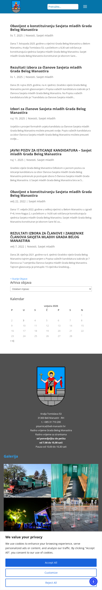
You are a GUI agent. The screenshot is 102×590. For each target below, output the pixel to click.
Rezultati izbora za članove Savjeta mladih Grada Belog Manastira (46, 69)
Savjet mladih (44, 35)
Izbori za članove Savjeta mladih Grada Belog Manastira (48, 111)
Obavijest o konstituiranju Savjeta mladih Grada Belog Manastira (51, 28)
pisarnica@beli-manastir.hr (51, 426)
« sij (12, 340)
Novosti (30, 35)
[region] (51, 560)
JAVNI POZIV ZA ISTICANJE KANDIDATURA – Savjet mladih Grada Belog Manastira (51, 152)
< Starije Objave (18, 278)
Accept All (51, 562)
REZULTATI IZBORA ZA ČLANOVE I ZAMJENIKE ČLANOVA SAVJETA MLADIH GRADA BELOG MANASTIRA (47, 237)
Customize (51, 572)
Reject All (51, 582)
